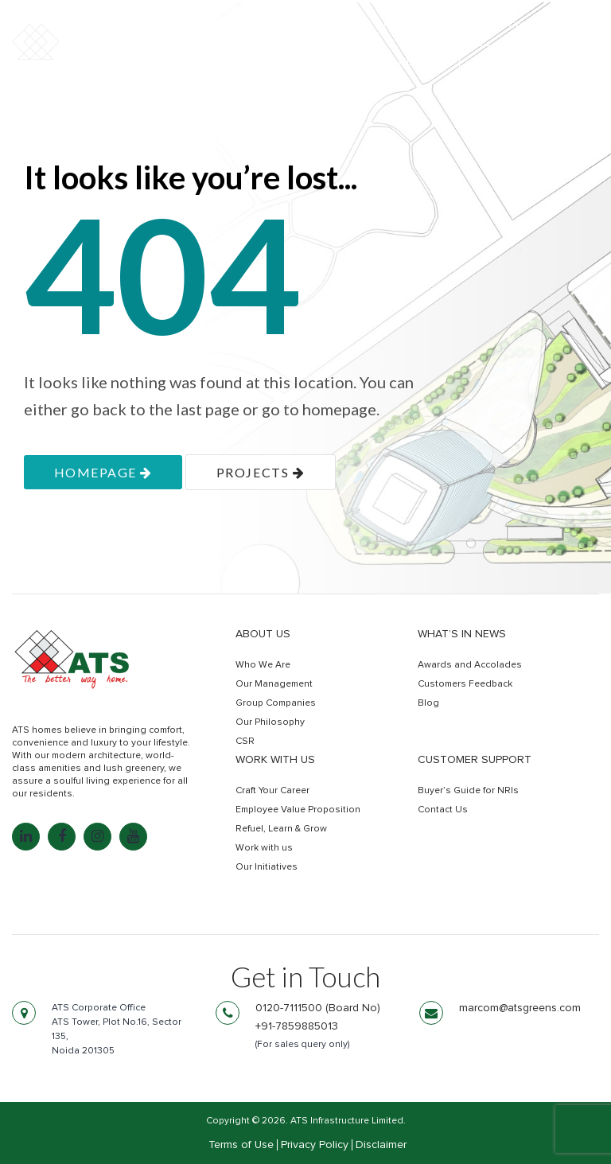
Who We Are (262, 665)
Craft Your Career (272, 791)
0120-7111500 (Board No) (317, 1008)
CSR (245, 741)
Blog (428, 703)
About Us (262, 634)
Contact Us (443, 810)
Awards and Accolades (470, 665)
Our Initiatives (266, 867)
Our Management (274, 684)
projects (260, 472)
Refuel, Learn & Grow (281, 829)
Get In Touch (529, 62)
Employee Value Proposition (297, 810)
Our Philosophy (270, 722)
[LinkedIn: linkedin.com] (26, 837)
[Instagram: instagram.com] (97, 837)
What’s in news (462, 634)
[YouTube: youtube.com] (133, 837)
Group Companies (275, 703)
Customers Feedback (465, 684)
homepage (103, 472)
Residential (239, 62)
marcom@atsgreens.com (520, 1008)
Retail (419, 62)
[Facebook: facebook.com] (62, 837)
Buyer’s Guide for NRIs (468, 791)
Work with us (275, 759)
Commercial (338, 62)
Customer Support (474, 759)
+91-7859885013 (296, 1026)
